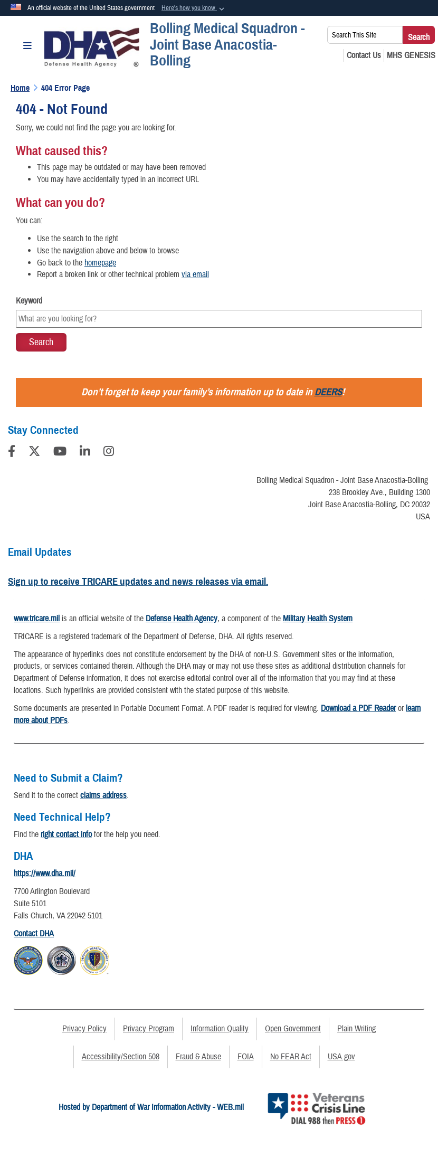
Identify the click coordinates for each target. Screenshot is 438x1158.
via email (195, 274)
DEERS (328, 392)
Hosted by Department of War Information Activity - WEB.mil (151, 1107)
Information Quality (220, 1028)
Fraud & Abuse (198, 1056)
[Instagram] (108, 453)
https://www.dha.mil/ (44, 873)
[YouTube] (59, 453)
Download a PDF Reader (358, 708)
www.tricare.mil (37, 618)
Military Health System (318, 618)
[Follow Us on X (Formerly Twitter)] (34, 453)
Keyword (29, 301)
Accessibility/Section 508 (120, 1056)
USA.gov (341, 1056)
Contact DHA (34, 933)
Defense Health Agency (181, 618)
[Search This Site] (365, 35)
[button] (193, 8)
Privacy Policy (84, 1028)
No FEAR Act (290, 1056)
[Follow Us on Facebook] (11, 453)
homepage (100, 263)
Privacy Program (148, 1028)
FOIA (245, 1056)
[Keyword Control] (219, 319)
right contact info (66, 834)
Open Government (293, 1028)
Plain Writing (356, 1028)
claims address (103, 795)
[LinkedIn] (85, 453)
